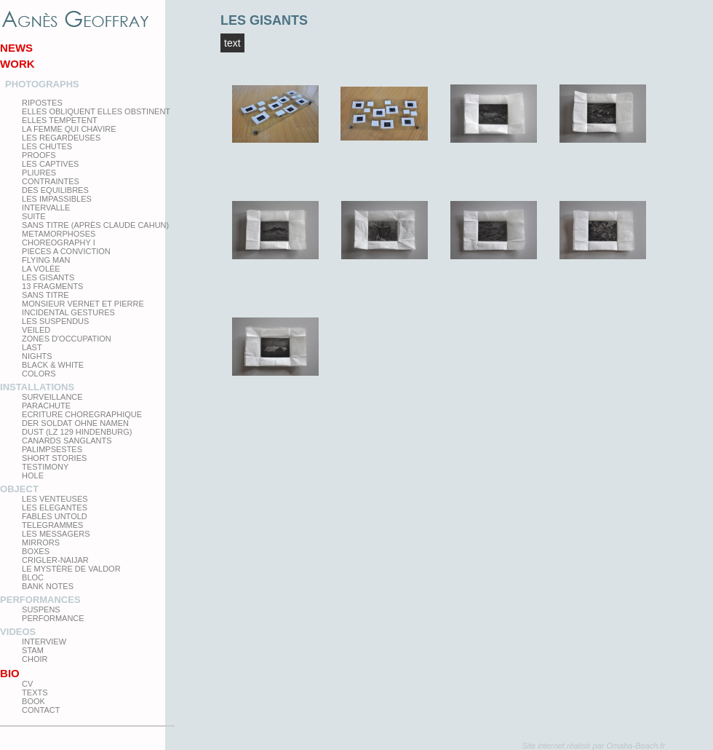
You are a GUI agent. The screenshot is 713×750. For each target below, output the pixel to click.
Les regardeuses (61, 137)
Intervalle (46, 207)
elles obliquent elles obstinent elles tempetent (96, 116)
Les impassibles (57, 198)
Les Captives (50, 163)
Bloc (33, 577)
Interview (44, 641)
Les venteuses (54, 498)
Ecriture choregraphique (82, 414)
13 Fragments (52, 286)
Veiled (36, 329)
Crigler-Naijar (55, 560)
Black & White (53, 364)
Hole (33, 475)
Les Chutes (47, 146)
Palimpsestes (52, 449)
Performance (53, 618)
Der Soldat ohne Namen (75, 423)
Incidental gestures (68, 312)
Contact (41, 710)
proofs (38, 155)
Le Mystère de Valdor (71, 568)
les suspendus (55, 321)
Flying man (46, 260)
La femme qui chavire (69, 129)
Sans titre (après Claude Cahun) (95, 225)
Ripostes (42, 102)
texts (34, 692)
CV (27, 683)
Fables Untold (54, 516)
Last (32, 347)
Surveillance (52, 396)
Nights (37, 356)
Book (33, 701)
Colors (38, 373)
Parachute (46, 405)
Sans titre (45, 295)
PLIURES (39, 172)
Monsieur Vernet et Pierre (83, 303)
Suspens (41, 609)
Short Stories (54, 458)
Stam (33, 650)
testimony (45, 466)
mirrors (41, 542)
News (16, 48)
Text (232, 43)
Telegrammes (52, 525)
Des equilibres (55, 190)
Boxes (35, 551)
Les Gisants (48, 277)
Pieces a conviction (66, 251)
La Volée (41, 268)
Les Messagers (56, 533)
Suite (33, 216)
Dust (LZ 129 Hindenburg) (77, 431)
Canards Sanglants (66, 440)
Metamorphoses (58, 233)
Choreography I (58, 242)
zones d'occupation (66, 338)
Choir (34, 659)
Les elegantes (54, 507)
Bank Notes (47, 586)
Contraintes (50, 181)
